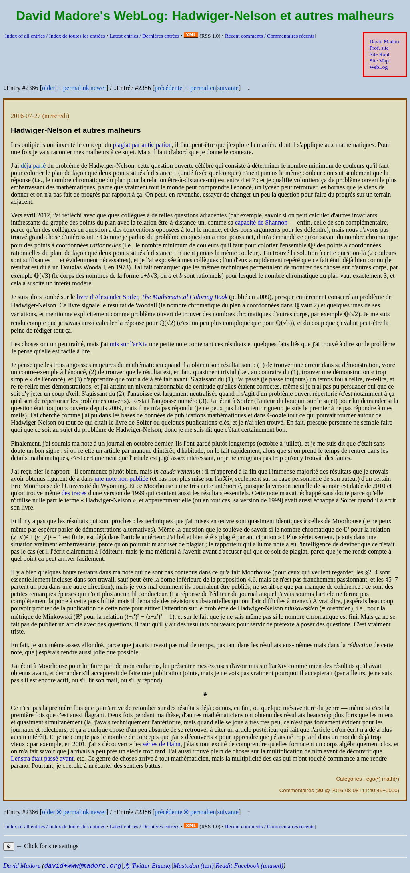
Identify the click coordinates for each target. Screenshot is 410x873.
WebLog (379, 67)
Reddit (223, 865)
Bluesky (162, 865)
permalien (203, 87)
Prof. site (379, 48)
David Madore (385, 41)
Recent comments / (269, 36)
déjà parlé (33, 165)
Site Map (379, 61)
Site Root (380, 54)
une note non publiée (121, 478)
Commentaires (296, 790)
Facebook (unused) (258, 865)
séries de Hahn (161, 744)
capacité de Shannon (261, 222)
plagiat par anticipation (142, 144)
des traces (74, 493)
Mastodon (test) (193, 865)
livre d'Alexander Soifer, (151, 296)
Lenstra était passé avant (42, 758)
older (48, 87)
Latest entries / (144, 36)
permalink (76, 87)
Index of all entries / (55, 36)
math (388, 779)
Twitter (141, 865)
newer (98, 87)
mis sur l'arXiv (128, 344)
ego (370, 779)
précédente (168, 87)
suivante (228, 87)
